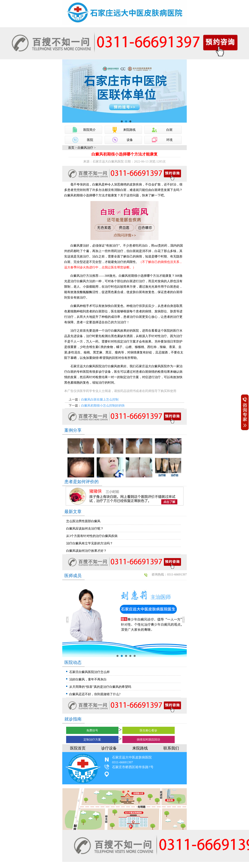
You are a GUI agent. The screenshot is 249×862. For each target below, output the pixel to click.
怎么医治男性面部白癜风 (83, 521)
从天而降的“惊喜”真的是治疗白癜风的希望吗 (100, 686)
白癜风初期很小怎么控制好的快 (103, 405)
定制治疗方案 (92, 739)
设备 (130, 139)
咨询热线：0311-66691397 (169, 574)
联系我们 (171, 748)
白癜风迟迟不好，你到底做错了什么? (94, 694)
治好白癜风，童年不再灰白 (88, 679)
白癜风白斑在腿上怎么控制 (99, 399)
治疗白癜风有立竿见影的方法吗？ (89, 543)
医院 (90, 139)
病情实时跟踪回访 (148, 739)
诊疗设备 (109, 748)
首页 (71, 147)
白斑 (169, 129)
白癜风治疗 (85, 147)
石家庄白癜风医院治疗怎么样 (89, 672)
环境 (169, 139)
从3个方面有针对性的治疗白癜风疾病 (91, 536)
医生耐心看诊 (148, 730)
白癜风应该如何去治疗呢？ (84, 528)
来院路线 (129, 129)
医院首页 (78, 748)
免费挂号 (92, 730)
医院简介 (89, 129)
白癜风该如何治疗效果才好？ (86, 550)
